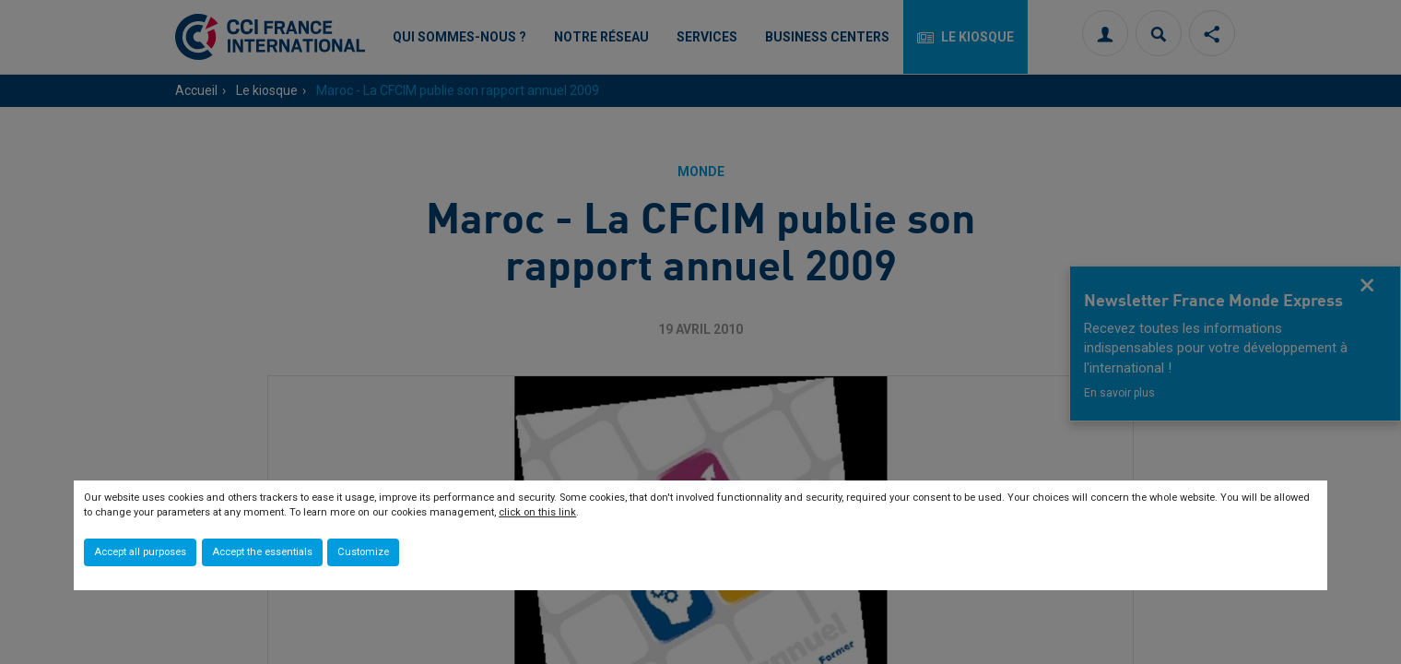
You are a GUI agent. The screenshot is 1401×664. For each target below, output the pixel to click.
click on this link (537, 512)
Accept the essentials (262, 552)
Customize (363, 552)
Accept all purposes (140, 552)
